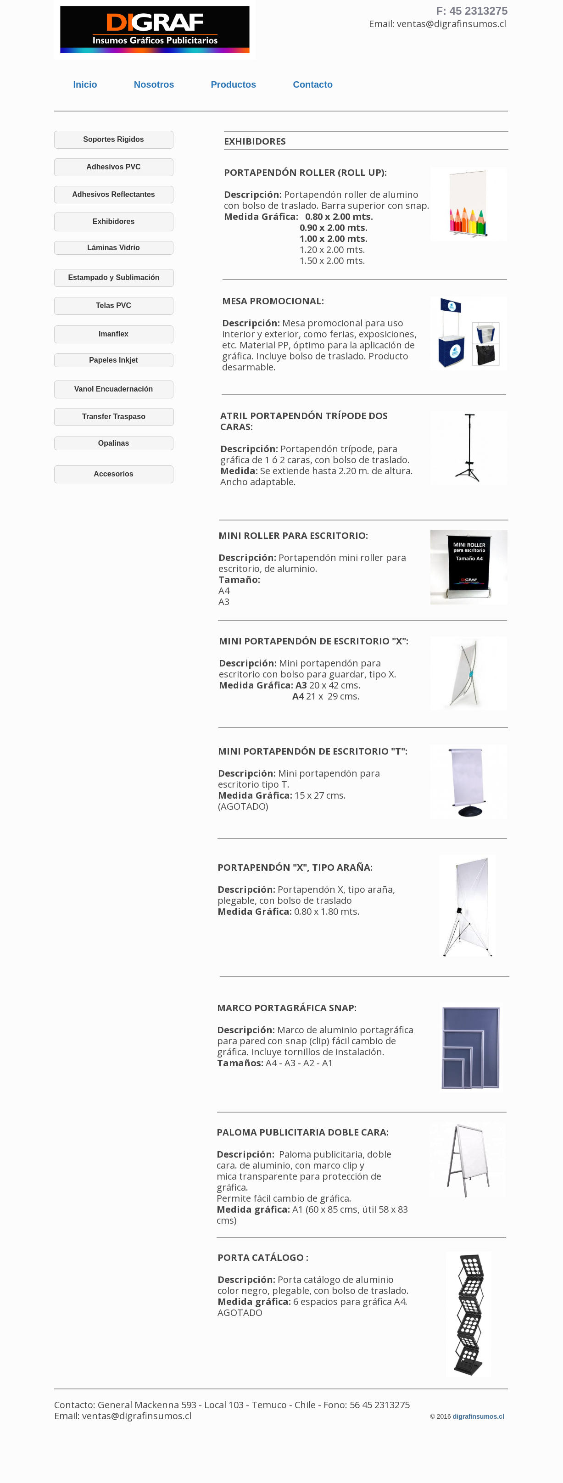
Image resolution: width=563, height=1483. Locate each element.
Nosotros (154, 84)
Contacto (313, 84)
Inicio (85, 84)
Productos (233, 84)
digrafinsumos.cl (478, 1416)
